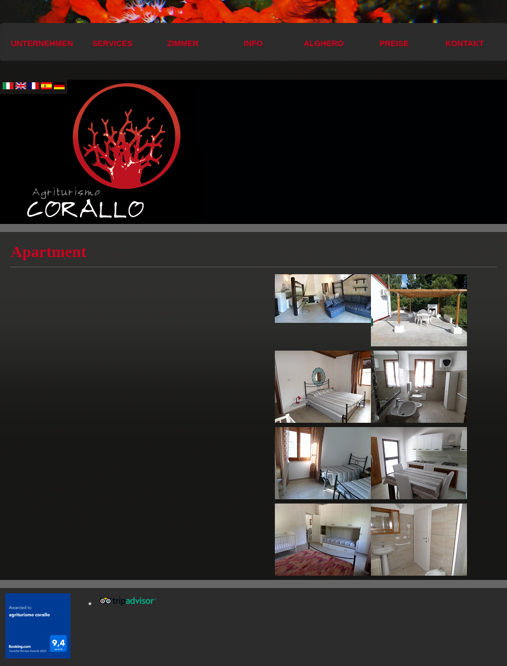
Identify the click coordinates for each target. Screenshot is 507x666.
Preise (394, 43)
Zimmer (183, 43)
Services (112, 43)
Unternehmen (42, 43)
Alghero (324, 43)
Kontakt (464, 43)
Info (253, 43)
